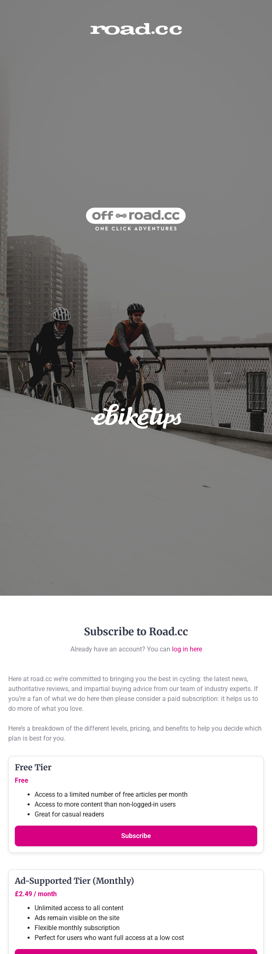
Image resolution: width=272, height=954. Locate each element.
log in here (187, 649)
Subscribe (136, 836)
